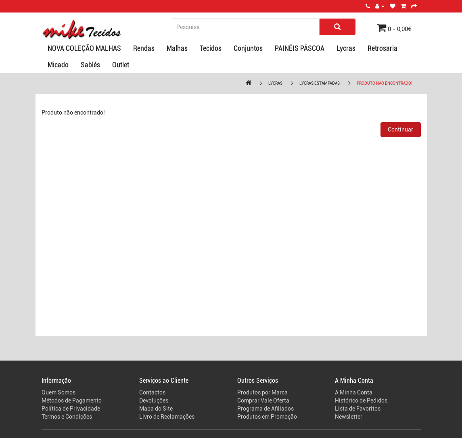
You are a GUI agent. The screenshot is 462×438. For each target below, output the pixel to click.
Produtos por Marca (262, 392)
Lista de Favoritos (357, 408)
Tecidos (211, 48)
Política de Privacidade (71, 408)
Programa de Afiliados (265, 408)
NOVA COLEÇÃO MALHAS (84, 48)
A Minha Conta (353, 392)
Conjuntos (248, 48)
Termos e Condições (67, 416)
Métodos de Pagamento (72, 400)
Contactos (152, 392)
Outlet (120, 64)
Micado (58, 64)
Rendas (144, 48)
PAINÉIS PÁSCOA (299, 48)
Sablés (90, 64)
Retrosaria (382, 48)
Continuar (400, 129)
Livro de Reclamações (166, 416)
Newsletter (348, 416)
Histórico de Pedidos (361, 400)
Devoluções (153, 400)
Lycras (346, 48)
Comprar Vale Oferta (263, 400)
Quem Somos (58, 392)
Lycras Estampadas (319, 83)
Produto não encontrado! (384, 83)
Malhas (177, 48)
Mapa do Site (156, 408)
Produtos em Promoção (267, 416)
